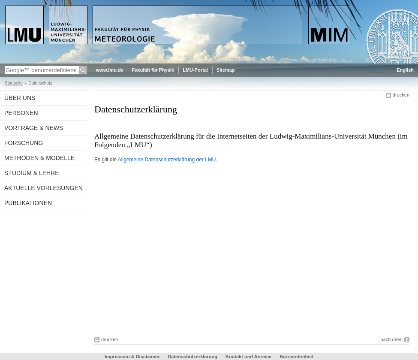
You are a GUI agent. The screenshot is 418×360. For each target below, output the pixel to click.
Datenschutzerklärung (192, 356)
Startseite (14, 83)
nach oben (392, 339)
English (405, 70)
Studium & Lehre (31, 172)
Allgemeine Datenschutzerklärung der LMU (167, 160)
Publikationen (28, 203)
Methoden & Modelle (39, 157)
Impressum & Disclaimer (132, 356)
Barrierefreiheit (296, 356)
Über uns (19, 97)
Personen (21, 112)
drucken (401, 94)
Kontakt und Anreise (248, 356)
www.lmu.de (109, 70)
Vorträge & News (33, 127)
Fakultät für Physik (153, 70)
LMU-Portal (195, 70)
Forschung (23, 142)
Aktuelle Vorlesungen (43, 188)
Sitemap (226, 70)
